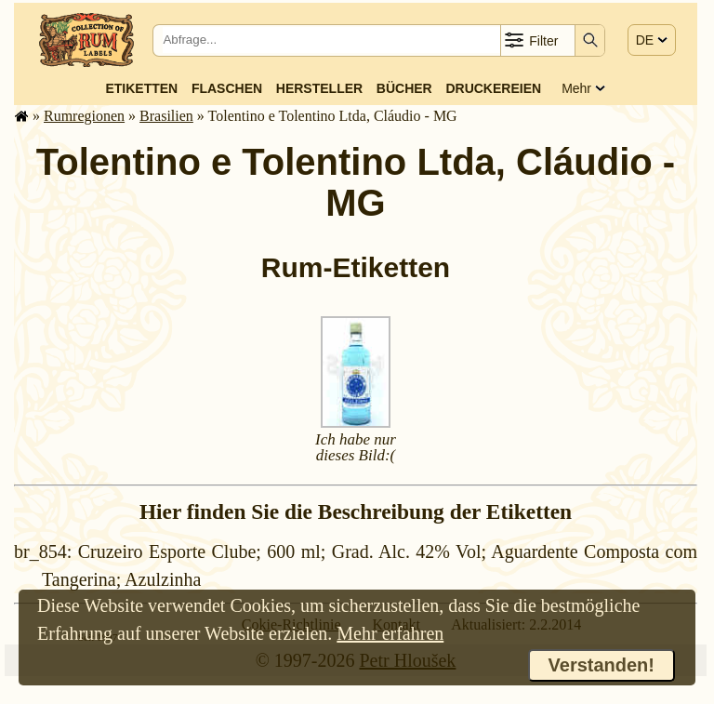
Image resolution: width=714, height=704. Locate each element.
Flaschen (227, 88)
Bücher (404, 88)
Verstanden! (601, 665)
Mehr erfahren (390, 633)
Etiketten (141, 88)
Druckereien (493, 88)
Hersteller (319, 88)
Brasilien (166, 116)
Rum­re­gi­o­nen (84, 116)
